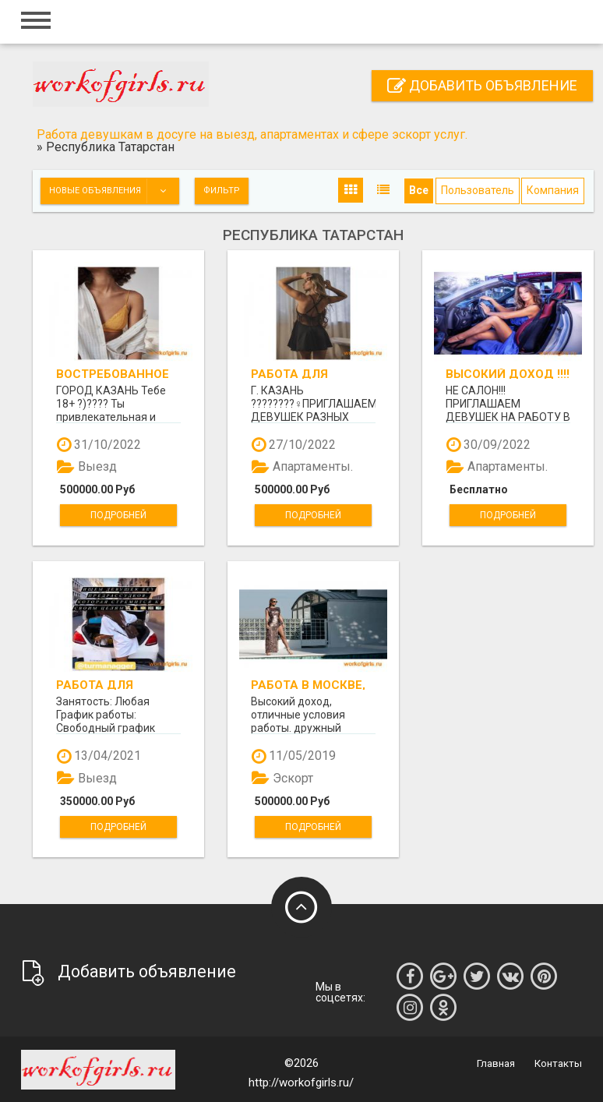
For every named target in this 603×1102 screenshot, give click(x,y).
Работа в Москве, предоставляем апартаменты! (308, 685)
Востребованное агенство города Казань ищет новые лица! (115, 374)
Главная (496, 1063)
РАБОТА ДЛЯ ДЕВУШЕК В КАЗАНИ (311, 374)
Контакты (558, 1063)
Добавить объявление (482, 85)
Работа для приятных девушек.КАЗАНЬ (110, 685)
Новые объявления (113, 190)
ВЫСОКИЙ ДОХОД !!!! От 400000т (508, 374)
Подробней (118, 515)
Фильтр (221, 190)
